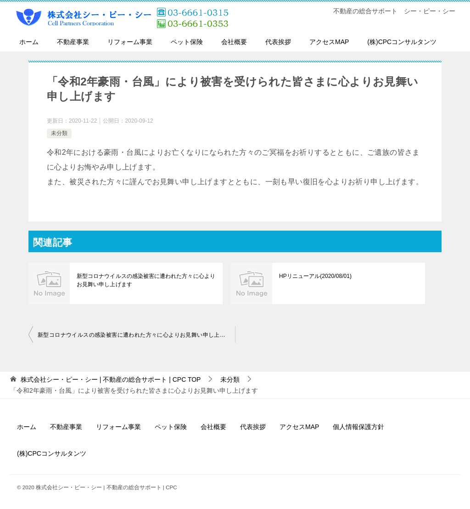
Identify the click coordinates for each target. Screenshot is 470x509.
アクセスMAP (329, 41)
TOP (111, 379)
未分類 (59, 133)
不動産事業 (73, 41)
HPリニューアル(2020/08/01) (315, 276)
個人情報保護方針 (358, 426)
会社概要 (234, 41)
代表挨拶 (278, 41)
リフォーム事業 (129, 41)
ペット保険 (187, 41)
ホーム (29, 41)
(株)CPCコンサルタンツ (401, 41)
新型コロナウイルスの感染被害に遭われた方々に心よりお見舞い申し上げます (145, 280)
